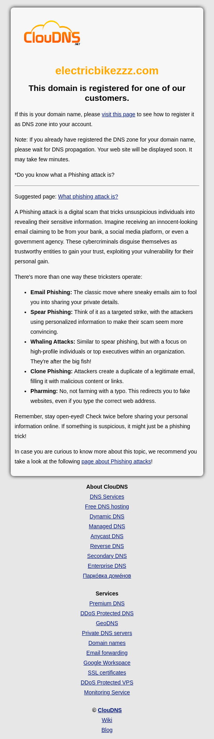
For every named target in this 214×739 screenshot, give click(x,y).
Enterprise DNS (107, 566)
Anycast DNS (107, 536)
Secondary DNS (107, 556)
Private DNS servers (107, 633)
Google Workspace (107, 663)
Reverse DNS (107, 546)
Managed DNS (107, 526)
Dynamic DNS (107, 516)
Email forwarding (106, 653)
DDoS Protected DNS (107, 613)
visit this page (118, 114)
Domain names (106, 643)
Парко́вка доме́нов (107, 576)
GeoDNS (107, 623)
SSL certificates (107, 672)
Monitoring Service (107, 692)
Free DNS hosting (107, 506)
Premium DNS (107, 603)
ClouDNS (110, 710)
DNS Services (107, 496)
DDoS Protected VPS (107, 682)
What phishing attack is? (88, 196)
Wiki (107, 720)
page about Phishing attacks (116, 461)
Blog (106, 730)
